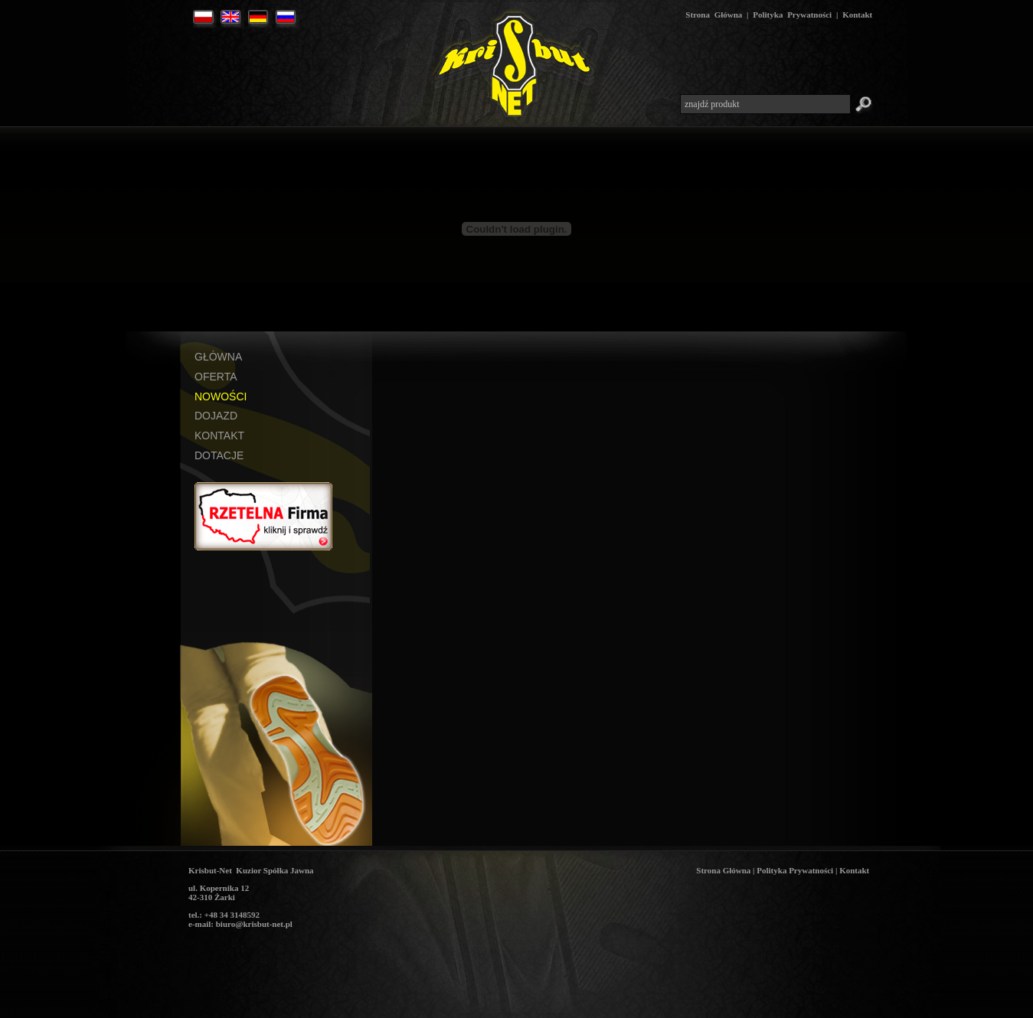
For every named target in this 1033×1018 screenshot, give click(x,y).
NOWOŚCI (221, 396)
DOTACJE (219, 455)
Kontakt (857, 14)
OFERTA (216, 376)
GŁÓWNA (218, 357)
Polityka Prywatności (792, 14)
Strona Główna (713, 14)
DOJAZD (216, 415)
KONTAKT (219, 435)
